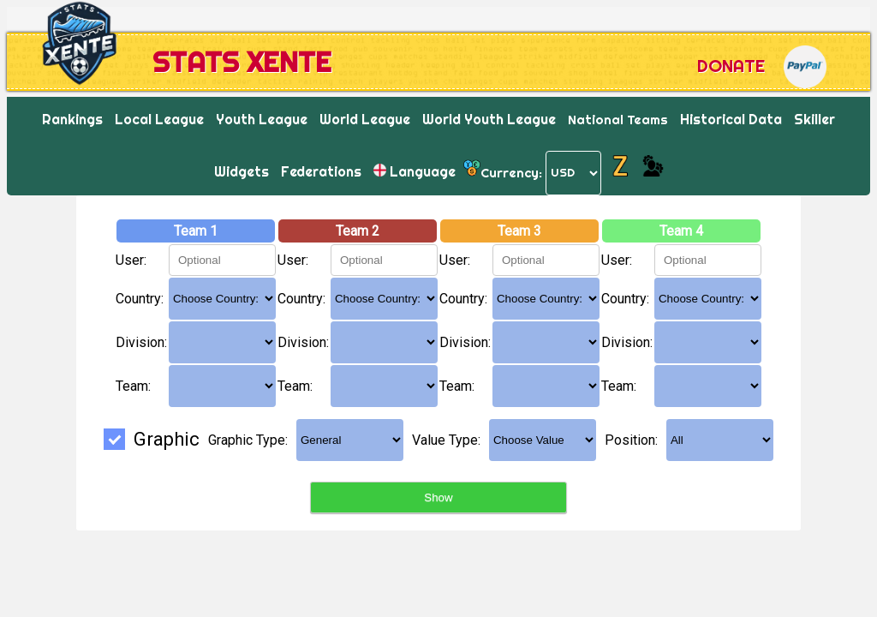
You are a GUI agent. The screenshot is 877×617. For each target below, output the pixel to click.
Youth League (261, 119)
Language (414, 171)
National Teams (618, 119)
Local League (159, 119)
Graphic (152, 439)
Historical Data (731, 119)
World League (364, 119)
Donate (731, 65)
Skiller (814, 119)
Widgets (241, 171)
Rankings (72, 119)
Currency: (511, 172)
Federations (321, 171)
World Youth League (489, 119)
